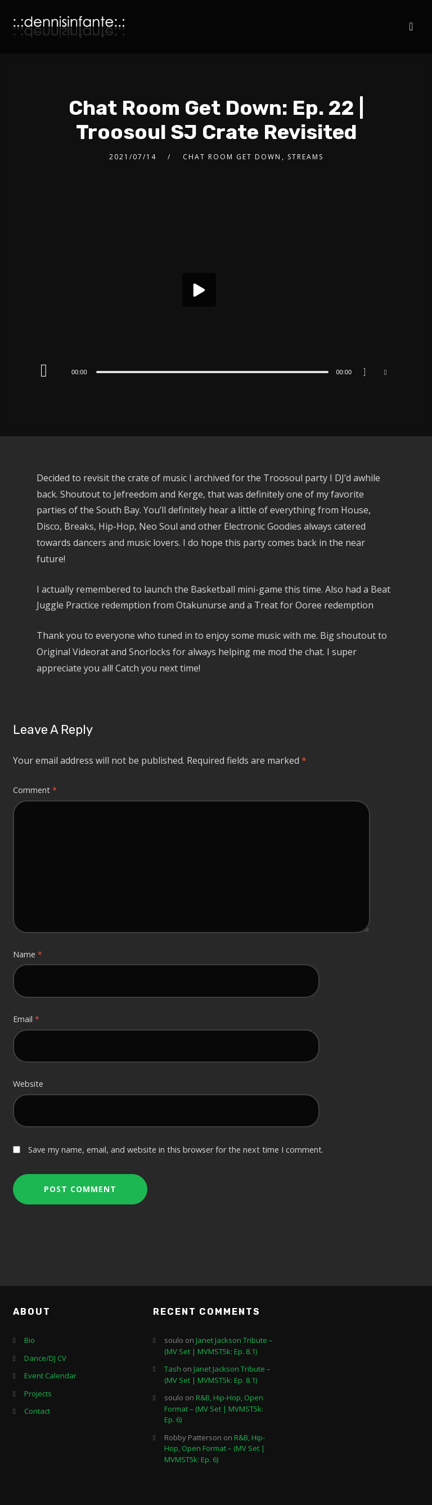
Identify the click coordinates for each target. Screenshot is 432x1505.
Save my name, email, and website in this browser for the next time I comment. (175, 1149)
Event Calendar (50, 1375)
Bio (29, 1340)
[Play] (46, 370)
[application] (216, 292)
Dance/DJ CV (45, 1358)
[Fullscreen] (385, 371)
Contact (37, 1411)
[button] (199, 290)
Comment (35, 790)
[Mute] (369, 373)
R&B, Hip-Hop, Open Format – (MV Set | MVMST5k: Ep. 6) (213, 1408)
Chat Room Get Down (232, 157)
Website (28, 1083)
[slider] (212, 372)
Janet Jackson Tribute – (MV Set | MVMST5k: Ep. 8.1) (218, 1345)
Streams (305, 157)
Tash (172, 1369)
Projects (38, 1393)
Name (27, 954)
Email (26, 1019)
